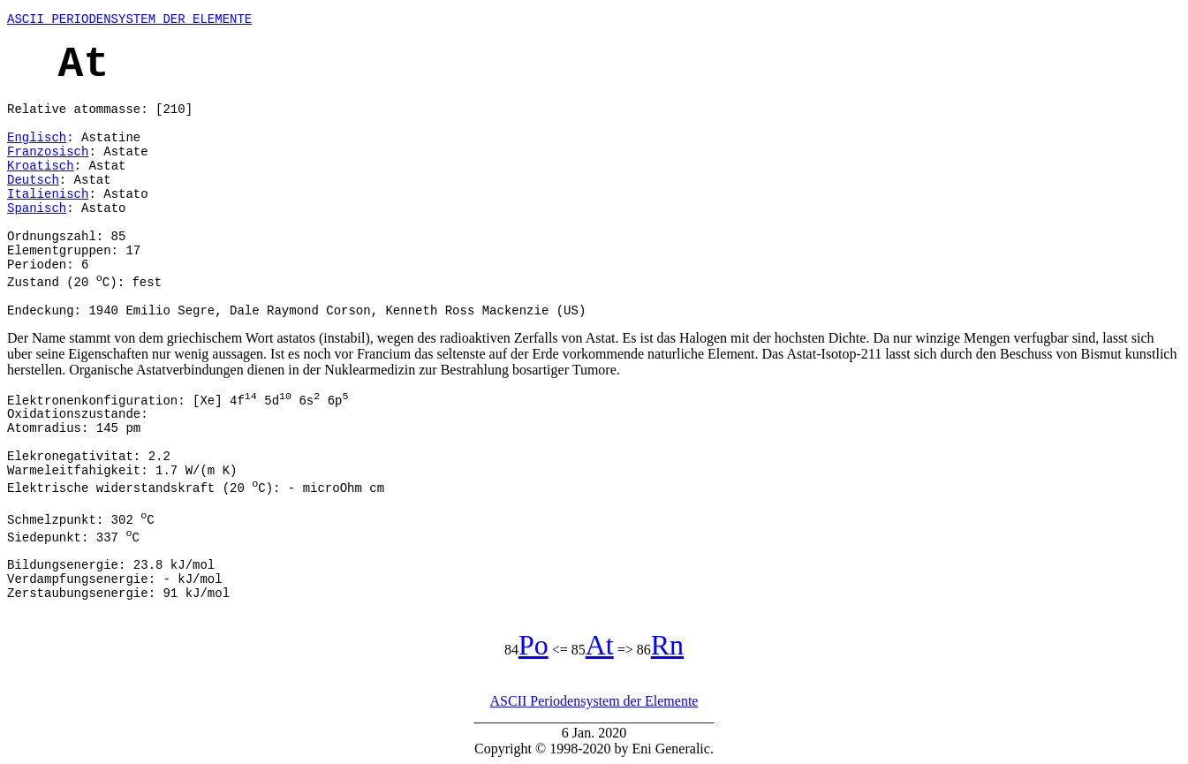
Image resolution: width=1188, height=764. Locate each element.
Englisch (36, 138)
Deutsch (33, 180)
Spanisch (36, 208)
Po (533, 645)
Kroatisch (40, 166)
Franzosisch (47, 152)
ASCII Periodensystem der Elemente (594, 700)
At (600, 645)
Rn (667, 645)
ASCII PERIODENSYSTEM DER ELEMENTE (129, 19)
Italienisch (47, 194)
